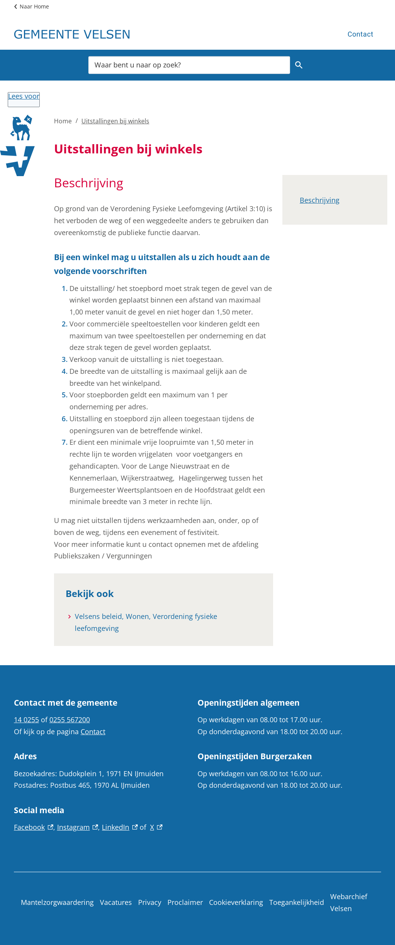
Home (63, 121)
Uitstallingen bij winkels (115, 121)
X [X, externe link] (156, 827)
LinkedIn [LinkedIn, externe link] (120, 827)
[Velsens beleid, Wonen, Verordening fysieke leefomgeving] (168, 622)
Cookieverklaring (236, 902)
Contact (360, 34)
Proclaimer (185, 902)
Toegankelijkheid (296, 902)
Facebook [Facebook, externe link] (33, 827)
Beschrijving (319, 200)
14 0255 (26, 719)
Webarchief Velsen (348, 902)
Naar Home (34, 6)
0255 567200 (69, 719)
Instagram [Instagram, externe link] (77, 827)
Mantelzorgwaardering (57, 902)
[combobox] (189, 65)
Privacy (149, 902)
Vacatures (116, 902)
